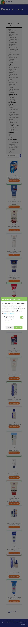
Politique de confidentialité (8, 313)
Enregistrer (9, 327)
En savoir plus (6, 322)
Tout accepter (18, 327)
